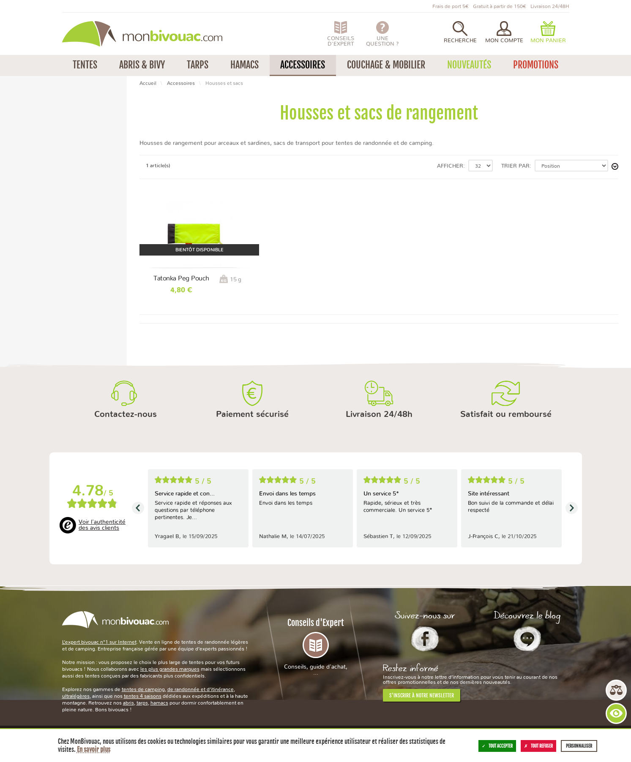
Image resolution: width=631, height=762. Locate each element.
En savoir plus (93, 750)
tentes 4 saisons (142, 696)
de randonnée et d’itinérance (200, 689)
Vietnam (28, 181)
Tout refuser (538, 745)
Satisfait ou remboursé (506, 414)
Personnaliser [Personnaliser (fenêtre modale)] (579, 745)
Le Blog (527, 638)
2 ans (25, 213)
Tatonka (28, 117)
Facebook (425, 638)
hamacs (159, 702)
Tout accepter (497, 745)
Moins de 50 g (36, 149)
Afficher (450, 166)
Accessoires (181, 83)
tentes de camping (143, 689)
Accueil (147, 83)
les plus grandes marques (169, 669)
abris (128, 702)
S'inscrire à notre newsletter (421, 695)
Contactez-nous (125, 414)
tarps (142, 702)
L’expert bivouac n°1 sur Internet (99, 642)
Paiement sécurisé (252, 414)
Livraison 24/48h (379, 414)
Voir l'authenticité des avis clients (102, 525)
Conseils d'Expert (316, 647)
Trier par (515, 166)
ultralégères (76, 696)
